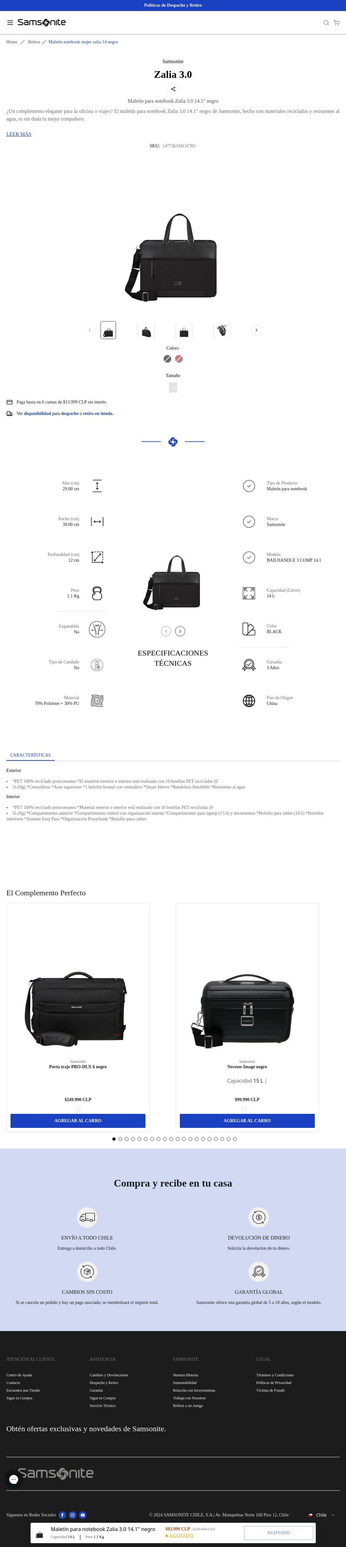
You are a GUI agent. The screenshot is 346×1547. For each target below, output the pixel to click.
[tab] (30, 756)
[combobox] (317, 1515)
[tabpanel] (173, 819)
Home (11, 42)
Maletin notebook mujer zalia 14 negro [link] (83, 42)
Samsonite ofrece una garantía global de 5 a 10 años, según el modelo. (258, 1302)
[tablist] (173, 756)
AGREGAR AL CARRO (78, 1120)
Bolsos (34, 42)
